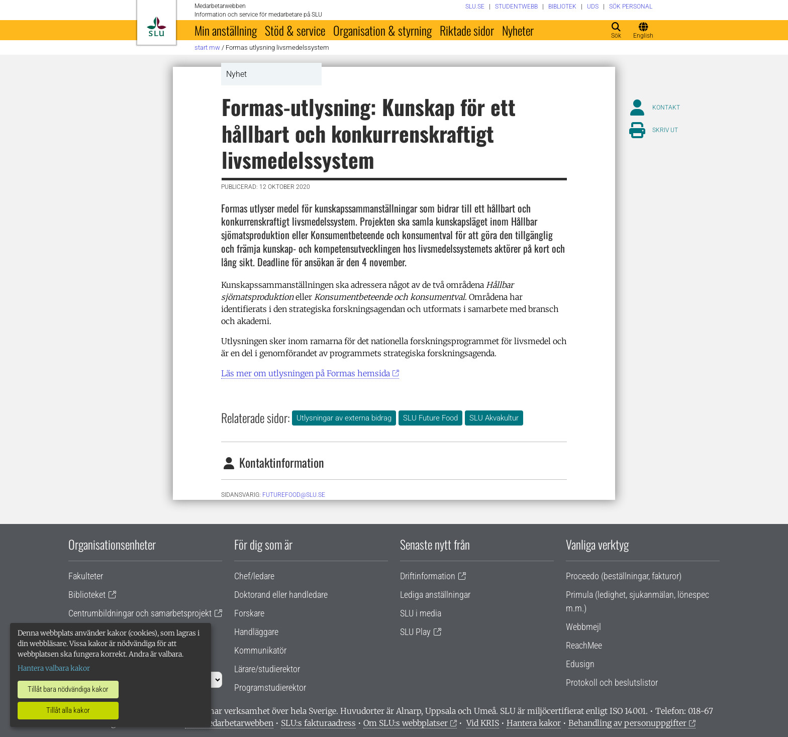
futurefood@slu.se (293, 494)
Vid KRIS (482, 723)
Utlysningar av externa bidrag (344, 418)
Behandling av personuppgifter (627, 723)
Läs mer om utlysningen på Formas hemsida (305, 373)
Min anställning (225, 30)
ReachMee (584, 645)
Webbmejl (583, 626)
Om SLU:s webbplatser (405, 723)
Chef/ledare (254, 576)
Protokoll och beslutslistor (612, 682)
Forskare (249, 613)
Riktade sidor (467, 30)
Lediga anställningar (435, 594)
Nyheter (518, 30)
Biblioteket (87, 594)
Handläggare (256, 631)
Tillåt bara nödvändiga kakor (68, 689)
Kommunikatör (260, 650)
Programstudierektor (270, 687)
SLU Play (415, 631)
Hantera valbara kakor (54, 668)
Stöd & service (295, 30)
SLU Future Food (430, 418)
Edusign (580, 664)
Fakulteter (85, 576)
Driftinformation (427, 576)
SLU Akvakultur (494, 418)
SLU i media (420, 613)
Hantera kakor (534, 723)
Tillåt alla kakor (68, 710)
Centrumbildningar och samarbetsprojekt (140, 613)
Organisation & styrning (382, 30)
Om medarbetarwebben (229, 723)
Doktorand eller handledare (281, 594)
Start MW (207, 47)
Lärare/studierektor (267, 669)
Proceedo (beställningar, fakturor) (623, 576)
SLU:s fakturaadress (318, 723)
